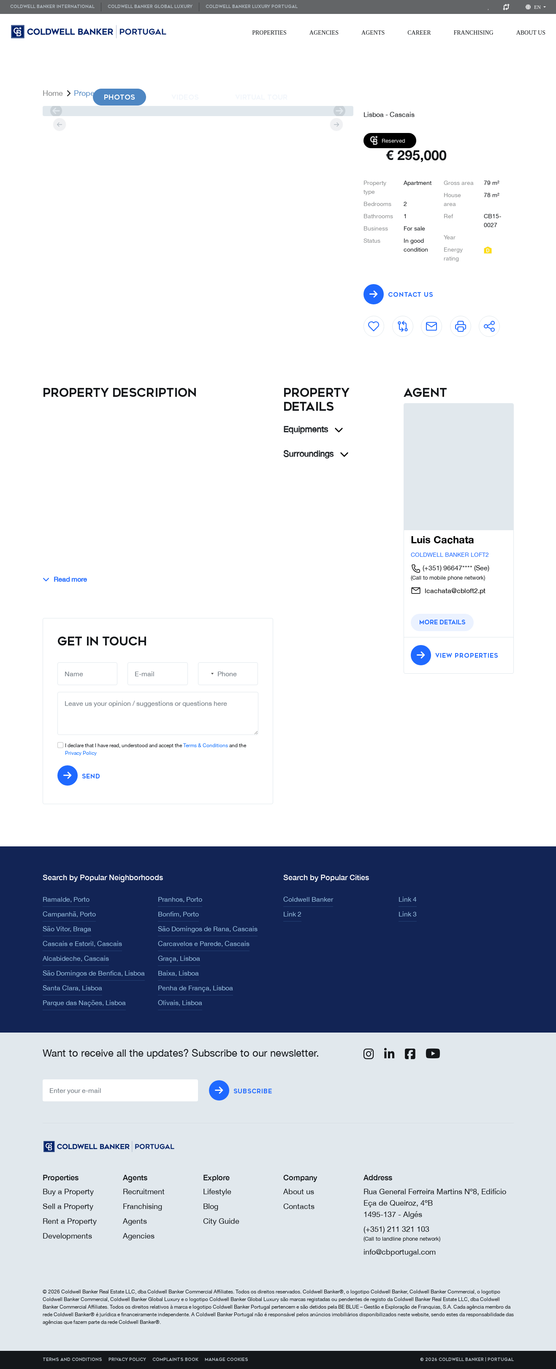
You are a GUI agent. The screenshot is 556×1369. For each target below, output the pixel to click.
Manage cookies (226, 1359)
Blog (210, 1206)
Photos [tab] (119, 97)
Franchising (474, 33)
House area (452, 199)
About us (298, 1191)
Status (371, 240)
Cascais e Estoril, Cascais (82, 943)
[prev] (56, 111)
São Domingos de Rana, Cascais (208, 929)
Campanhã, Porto (69, 914)
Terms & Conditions (205, 745)
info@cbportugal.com (399, 1251)
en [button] (534, 7)
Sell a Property (68, 1206)
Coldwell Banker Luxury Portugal (252, 6)
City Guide (221, 1221)
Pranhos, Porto (180, 899)
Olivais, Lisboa (180, 1002)
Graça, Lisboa (179, 958)
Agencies (324, 33)
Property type (374, 187)
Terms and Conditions (72, 1359)
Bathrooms (378, 216)
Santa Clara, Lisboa (72, 988)
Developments (67, 1235)
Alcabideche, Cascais (76, 958)
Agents (373, 33)
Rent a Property (70, 1221)
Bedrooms (377, 204)
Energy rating (453, 254)
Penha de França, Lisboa (195, 988)
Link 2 (292, 914)
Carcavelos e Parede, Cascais (204, 943)
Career (419, 33)
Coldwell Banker (308, 899)
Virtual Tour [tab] (261, 97)
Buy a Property (68, 1191)
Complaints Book (175, 1359)
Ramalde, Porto (66, 899)
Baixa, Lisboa (178, 973)
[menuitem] (55, 7)
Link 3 (408, 914)
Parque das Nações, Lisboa (84, 1002)
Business (375, 228)
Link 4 (408, 899)
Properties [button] (269, 33)
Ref (448, 216)
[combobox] (207, 674)
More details (442, 622)
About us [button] (530, 33)
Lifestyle (217, 1191)
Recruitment (144, 1191)
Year (450, 237)
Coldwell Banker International (52, 6)
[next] (339, 111)
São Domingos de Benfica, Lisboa (94, 973)
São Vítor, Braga (67, 929)
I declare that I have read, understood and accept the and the (155, 749)
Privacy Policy (81, 753)
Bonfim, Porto (178, 914)
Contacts (299, 1206)
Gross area (459, 182)
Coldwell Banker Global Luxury (150, 6)
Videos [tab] (185, 97)
